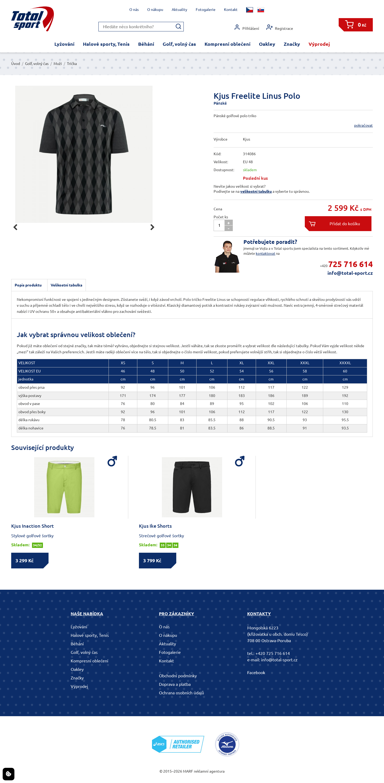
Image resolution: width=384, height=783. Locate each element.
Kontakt (231, 9)
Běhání (146, 44)
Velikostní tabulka (66, 285)
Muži (58, 64)
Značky (292, 44)
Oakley (267, 44)
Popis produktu (28, 285)
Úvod (15, 64)
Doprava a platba (175, 684)
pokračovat (363, 125)
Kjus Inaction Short (32, 525)
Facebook (256, 672)
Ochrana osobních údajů (181, 692)
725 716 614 (350, 264)
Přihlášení (246, 27)
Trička (72, 64)
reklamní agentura (209, 771)
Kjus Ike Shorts (155, 525)
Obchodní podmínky (178, 675)
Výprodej (319, 44)
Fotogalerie (205, 9)
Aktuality (179, 9)
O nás (134, 9)
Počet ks (221, 217)
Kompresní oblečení (227, 44)
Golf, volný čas (179, 44)
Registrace (279, 27)
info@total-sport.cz (350, 273)
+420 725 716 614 (272, 653)
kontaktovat (265, 253)
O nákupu (155, 9)
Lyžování (64, 44)
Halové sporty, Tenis (106, 44)
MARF (188, 771)
